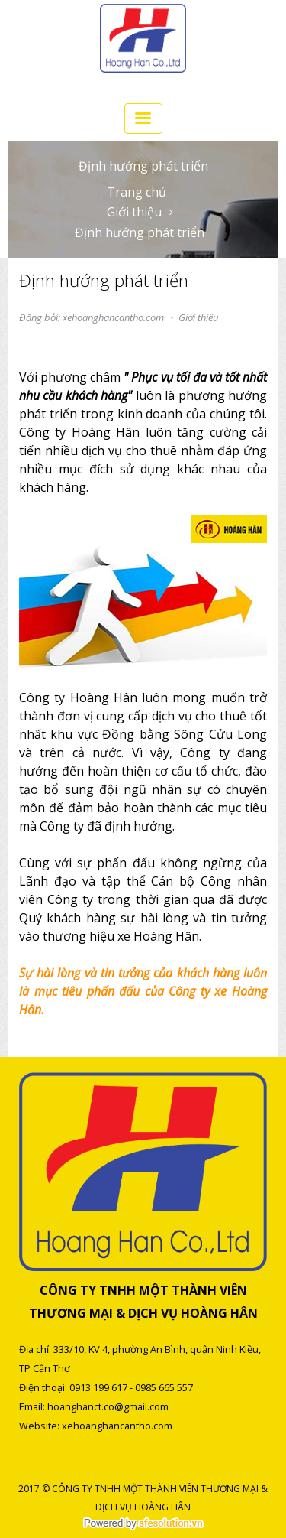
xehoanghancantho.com (117, 1425)
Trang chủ (136, 192)
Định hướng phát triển (139, 232)
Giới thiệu (134, 211)
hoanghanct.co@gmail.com (108, 1406)
